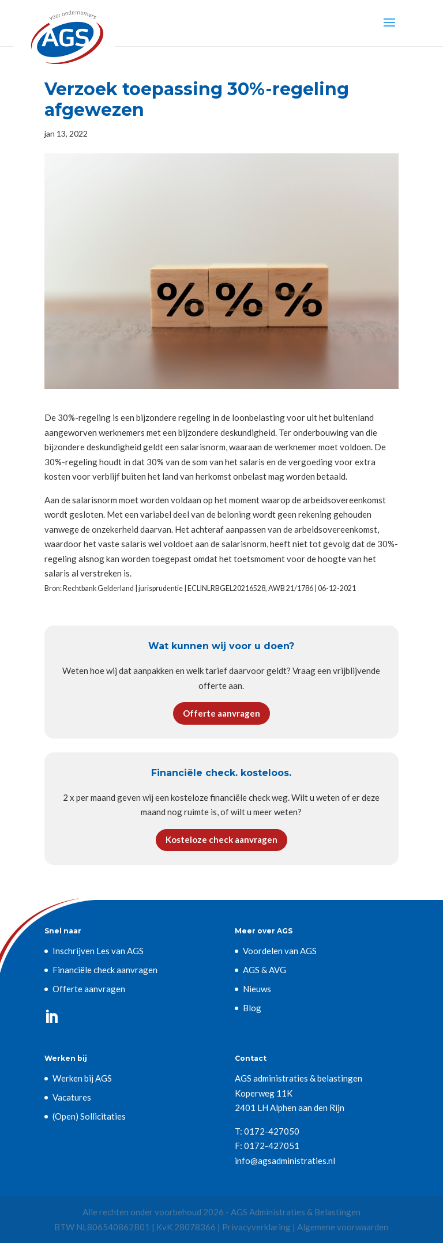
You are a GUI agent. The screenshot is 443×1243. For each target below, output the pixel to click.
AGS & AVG (264, 970)
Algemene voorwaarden (342, 1227)
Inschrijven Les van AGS (98, 951)
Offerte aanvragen (221, 713)
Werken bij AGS (82, 1078)
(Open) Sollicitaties (89, 1116)
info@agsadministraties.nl (285, 1160)
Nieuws (257, 989)
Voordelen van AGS (280, 951)
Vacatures (71, 1097)
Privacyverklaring (256, 1227)
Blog (252, 1008)
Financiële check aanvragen (104, 970)
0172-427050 (271, 1131)
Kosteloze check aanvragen (221, 839)
